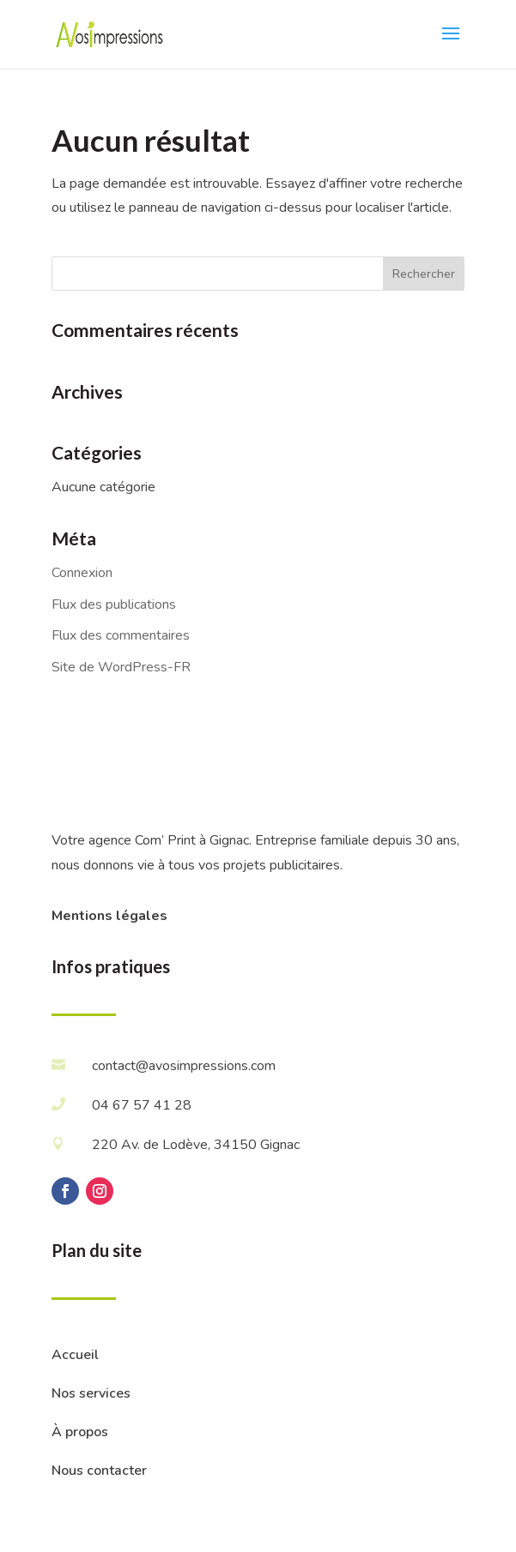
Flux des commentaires (121, 635)
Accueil (75, 1354)
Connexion (82, 572)
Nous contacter (99, 1470)
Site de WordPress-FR (121, 667)
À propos (80, 1432)
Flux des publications (114, 604)
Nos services (91, 1393)
